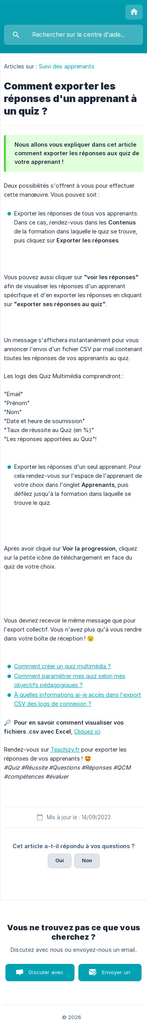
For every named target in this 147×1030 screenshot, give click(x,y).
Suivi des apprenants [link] (67, 66)
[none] (134, 12)
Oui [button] (59, 860)
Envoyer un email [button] (116, 975)
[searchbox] (73, 35)
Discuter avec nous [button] (46, 975)
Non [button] (87, 860)
